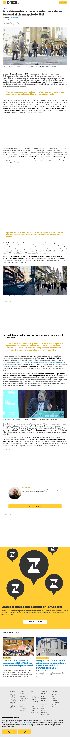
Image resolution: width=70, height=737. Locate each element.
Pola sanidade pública (43, 658)
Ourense (54, 700)
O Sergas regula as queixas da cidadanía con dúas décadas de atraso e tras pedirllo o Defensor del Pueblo (51, 664)
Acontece (43, 704)
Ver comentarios (35, 506)
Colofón (22, 704)
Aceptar (24, 732)
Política (5, 8)
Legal (21, 706)
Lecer (42, 708)
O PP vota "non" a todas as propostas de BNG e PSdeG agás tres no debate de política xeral (18, 663)
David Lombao (7, 17)
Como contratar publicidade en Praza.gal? (35, 697)
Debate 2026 (6, 658)
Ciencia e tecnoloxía (44, 701)
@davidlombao (15, 17)
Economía (44, 712)
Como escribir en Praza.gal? (34, 702)
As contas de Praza (34, 709)
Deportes (44, 698)
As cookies (23, 708)
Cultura (43, 706)
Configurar (9, 732)
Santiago (54, 704)
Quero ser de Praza (35, 622)
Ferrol (53, 696)
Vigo (53, 706)
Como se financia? (33, 705)
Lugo (53, 698)
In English (22, 710)
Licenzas (22, 702)
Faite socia (63, 2)
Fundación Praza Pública (24, 697)
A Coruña (54, 694)
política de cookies (25, 723)
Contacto (22, 700)
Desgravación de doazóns (34, 713)
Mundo (43, 710)
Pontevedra (55, 702)
